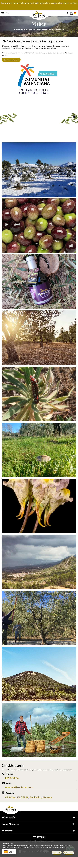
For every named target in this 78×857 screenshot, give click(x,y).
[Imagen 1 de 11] (39, 169)
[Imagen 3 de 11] (39, 281)
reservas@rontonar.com (19, 787)
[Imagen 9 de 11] (39, 618)
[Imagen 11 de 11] (39, 730)
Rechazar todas (68, 853)
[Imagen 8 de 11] (39, 562)
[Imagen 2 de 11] (39, 225)
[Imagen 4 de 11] (39, 337)
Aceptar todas (56, 853)
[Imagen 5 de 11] (39, 394)
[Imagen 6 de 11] (39, 450)
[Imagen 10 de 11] (39, 674)
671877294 (12, 778)
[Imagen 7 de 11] (39, 506)
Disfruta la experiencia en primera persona (32, 41)
